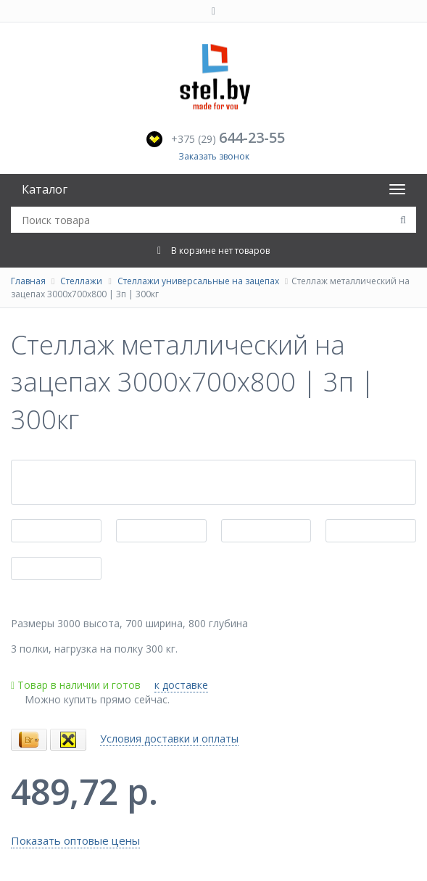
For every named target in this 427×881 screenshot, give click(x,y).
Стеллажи (81, 281)
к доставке (181, 685)
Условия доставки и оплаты (169, 738)
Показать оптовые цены (75, 840)
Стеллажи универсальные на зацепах (198, 281)
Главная (28, 281)
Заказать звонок (213, 156)
